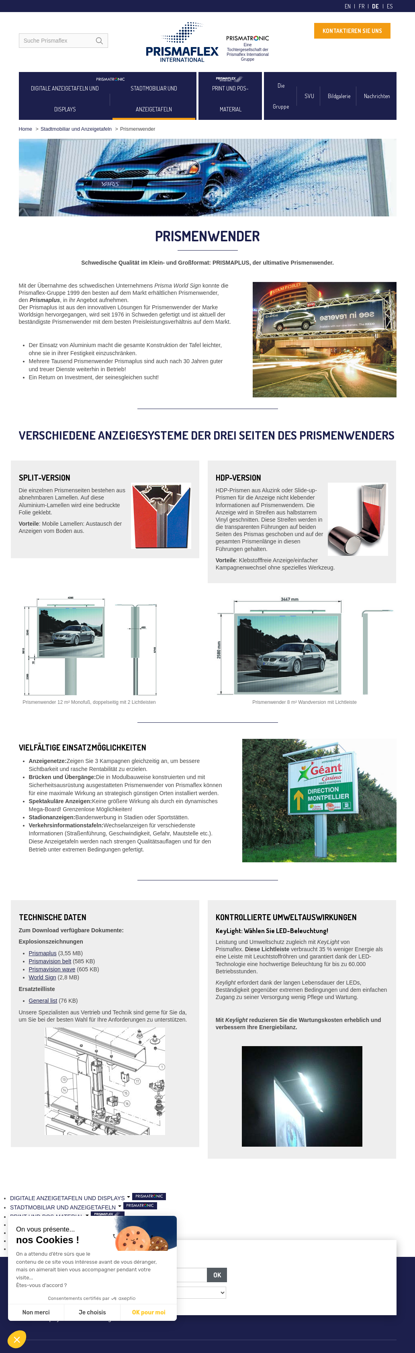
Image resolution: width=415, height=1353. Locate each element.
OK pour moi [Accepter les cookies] (149, 1312)
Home (26, 129)
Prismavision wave (52, 969)
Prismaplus (43, 953)
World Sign (42, 977)
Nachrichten (377, 96)
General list (43, 1000)
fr (361, 6)
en (348, 6)
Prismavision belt (50, 961)
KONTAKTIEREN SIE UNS (352, 30)
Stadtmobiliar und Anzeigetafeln (76, 129)
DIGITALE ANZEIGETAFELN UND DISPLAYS (65, 99)
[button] (17, 1339)
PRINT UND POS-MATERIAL (230, 99)
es (390, 6)
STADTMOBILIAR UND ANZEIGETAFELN (154, 99)
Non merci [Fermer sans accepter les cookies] (35, 1312)
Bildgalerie (339, 96)
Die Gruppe (281, 96)
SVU (309, 96)
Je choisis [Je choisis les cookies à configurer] (92, 1312)
